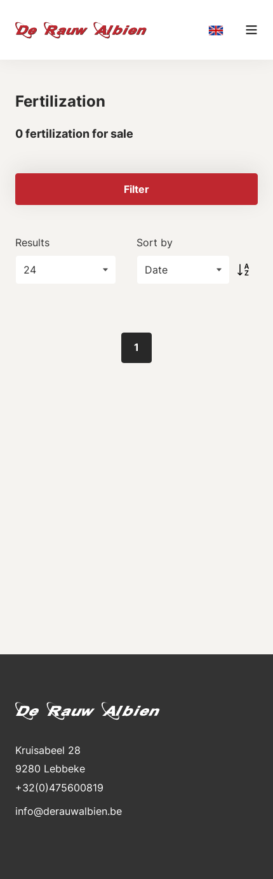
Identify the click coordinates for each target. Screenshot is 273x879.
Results (32, 242)
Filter (136, 189)
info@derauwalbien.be (68, 811)
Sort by (154, 242)
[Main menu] (251, 29)
